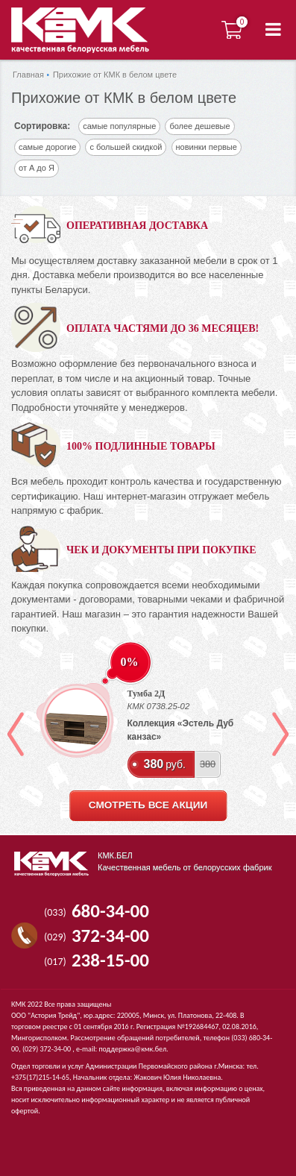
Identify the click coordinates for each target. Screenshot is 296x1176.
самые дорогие (47, 146)
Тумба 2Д (146, 693)
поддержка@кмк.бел (132, 1049)
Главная (28, 74)
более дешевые (199, 126)
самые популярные (119, 126)
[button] (273, 30)
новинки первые (206, 146)
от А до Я (36, 167)
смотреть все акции (148, 805)
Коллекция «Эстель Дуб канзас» (180, 730)
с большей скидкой (125, 146)
